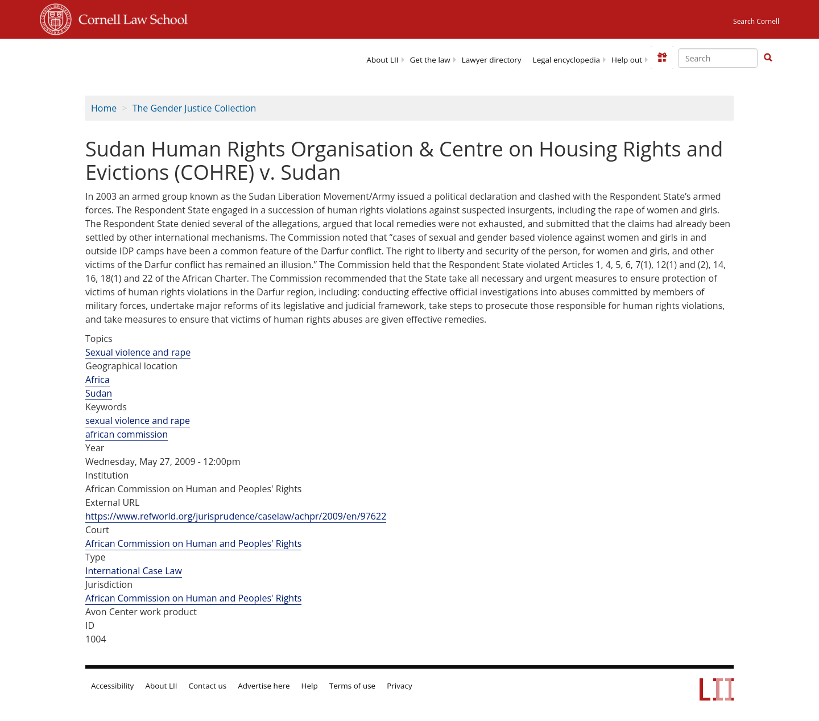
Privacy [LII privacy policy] (399, 686)
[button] (768, 57)
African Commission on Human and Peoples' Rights (193, 543)
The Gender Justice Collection (195, 108)
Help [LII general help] (309, 686)
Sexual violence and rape (138, 352)
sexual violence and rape (137, 420)
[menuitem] (382, 59)
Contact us (208, 686)
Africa (97, 379)
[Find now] (768, 58)
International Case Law (133, 571)
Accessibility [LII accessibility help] (112, 686)
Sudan (98, 393)
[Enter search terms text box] (718, 58)
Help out (626, 60)
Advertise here (263, 686)
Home (104, 108)
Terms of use (352, 686)
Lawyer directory (492, 60)
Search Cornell (756, 21)
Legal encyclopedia (566, 60)
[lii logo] (144, 57)
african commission (126, 434)
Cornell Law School (130, 17)
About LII (382, 60)
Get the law (430, 60)
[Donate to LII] (662, 57)
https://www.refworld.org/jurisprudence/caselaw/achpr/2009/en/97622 (235, 516)
